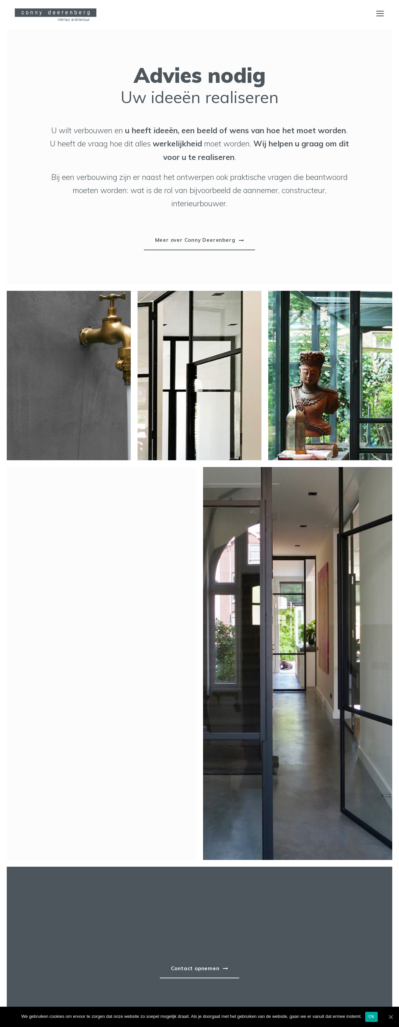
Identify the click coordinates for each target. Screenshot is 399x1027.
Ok (371, 1016)
